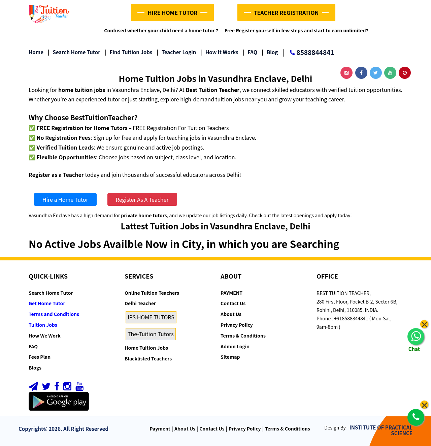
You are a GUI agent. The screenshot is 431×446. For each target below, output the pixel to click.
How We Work (45, 335)
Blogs (35, 367)
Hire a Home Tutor (65, 199)
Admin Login (235, 346)
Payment (160, 428)
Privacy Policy (237, 324)
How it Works (219, 52)
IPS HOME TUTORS (151, 317)
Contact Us (233, 303)
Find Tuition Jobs (128, 52)
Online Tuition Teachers (152, 292)
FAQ (250, 52)
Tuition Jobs (43, 324)
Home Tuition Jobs (146, 347)
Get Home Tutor (47, 303)
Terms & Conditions (243, 335)
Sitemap (230, 356)
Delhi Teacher (140, 303)
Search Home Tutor (74, 52)
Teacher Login (176, 52)
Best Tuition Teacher (212, 90)
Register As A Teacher (142, 199)
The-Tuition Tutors (151, 334)
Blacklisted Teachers (148, 358)
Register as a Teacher (56, 174)
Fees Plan (40, 356)
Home (36, 52)
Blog (270, 52)
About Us (231, 314)
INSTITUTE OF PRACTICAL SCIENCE (381, 430)
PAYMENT (231, 292)
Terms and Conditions (54, 314)
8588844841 (308, 52)
